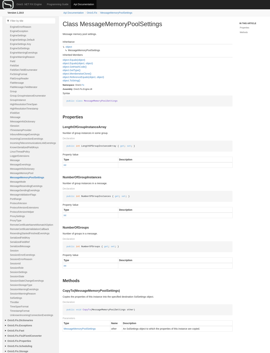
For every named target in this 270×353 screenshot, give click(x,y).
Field (12, 61)
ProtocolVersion (18, 203)
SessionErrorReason (21, 259)
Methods (244, 32)
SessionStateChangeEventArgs (27, 280)
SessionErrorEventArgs (22, 255)
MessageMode (18, 181)
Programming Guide (57, 4)
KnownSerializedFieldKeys (24, 147)
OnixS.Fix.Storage (17, 351)
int (65, 165)
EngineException (19, 31)
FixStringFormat (18, 74)
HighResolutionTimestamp (24, 108)
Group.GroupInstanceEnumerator (28, 95)
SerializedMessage (20, 246)
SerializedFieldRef (20, 242)
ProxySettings (17, 216)
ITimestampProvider (20, 130)
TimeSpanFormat (19, 306)
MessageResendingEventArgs (26, 186)
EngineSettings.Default (22, 39)
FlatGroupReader (19, 78)
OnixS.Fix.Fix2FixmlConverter (24, 335)
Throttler (14, 302)
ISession (14, 125)
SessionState (17, 276)
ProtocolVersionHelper (22, 211)
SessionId (15, 263)
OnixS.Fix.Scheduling (19, 346)
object (69, 46)
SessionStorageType (21, 285)
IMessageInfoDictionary (22, 121)
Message (15, 160)
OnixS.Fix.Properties (19, 341)
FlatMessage (17, 82)
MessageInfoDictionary (22, 168)
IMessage (15, 117)
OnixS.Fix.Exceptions (19, 325)
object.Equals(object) (74, 60)
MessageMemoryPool (21, 173)
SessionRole (17, 267)
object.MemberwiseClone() (77, 73)
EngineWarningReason (22, 57)
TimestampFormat (19, 310)
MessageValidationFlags (23, 194)
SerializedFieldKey (20, 237)
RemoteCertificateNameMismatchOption (31, 224)
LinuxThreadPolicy (20, 151)
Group (13, 91)
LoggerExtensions (19, 156)
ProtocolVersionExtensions (24, 207)
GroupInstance (18, 100)
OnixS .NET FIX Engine (29, 4)
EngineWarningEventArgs (24, 52)
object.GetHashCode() (75, 66)
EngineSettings (18, 35)
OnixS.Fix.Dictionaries (20, 320)
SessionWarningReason (23, 293)
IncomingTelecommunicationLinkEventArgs (33, 143)
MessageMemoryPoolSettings (116, 12)
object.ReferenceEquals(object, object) (83, 77)
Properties (244, 28)
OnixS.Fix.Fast (15, 330)
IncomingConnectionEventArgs (26, 138)
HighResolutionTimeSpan (23, 104)
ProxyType (15, 220)
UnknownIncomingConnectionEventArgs (31, 315)
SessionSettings (18, 272)
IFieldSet (14, 113)
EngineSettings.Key (20, 44)
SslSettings (16, 298)
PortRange (16, 199)
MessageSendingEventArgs (25, 190)
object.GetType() (72, 70)
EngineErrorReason (20, 26)
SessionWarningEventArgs (24, 289)
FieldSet (14, 65)
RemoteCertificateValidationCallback (29, 229)
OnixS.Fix (92, 12)
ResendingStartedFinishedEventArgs (30, 233)
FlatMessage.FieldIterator (23, 87)
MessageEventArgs (20, 164)
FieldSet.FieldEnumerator (23, 70)
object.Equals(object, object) (78, 63)
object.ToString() (71, 80)
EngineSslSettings (20, 48)
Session (14, 250)
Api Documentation (84, 4)
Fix (82, 85)
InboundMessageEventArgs (25, 134)
